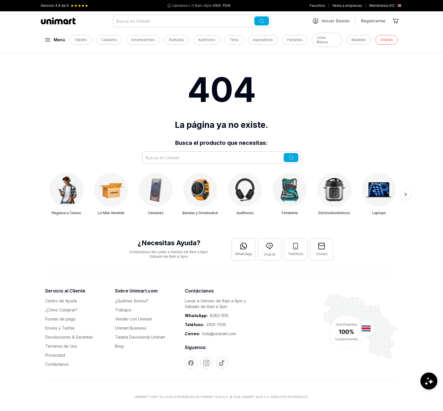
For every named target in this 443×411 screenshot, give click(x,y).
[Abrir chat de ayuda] (428, 394)
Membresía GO (381, 5)
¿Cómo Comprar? (61, 309)
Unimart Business (130, 328)
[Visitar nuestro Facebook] (191, 363)
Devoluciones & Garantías (69, 337)
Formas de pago (60, 319)
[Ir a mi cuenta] (331, 21)
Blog (119, 346)
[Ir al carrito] (396, 20)
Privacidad (55, 355)
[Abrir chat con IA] (269, 249)
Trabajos (123, 309)
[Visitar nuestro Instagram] (206, 363)
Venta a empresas (347, 5)
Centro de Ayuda (61, 300)
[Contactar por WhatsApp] (243, 249)
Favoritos (317, 5)
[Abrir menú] (55, 40)
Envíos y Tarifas (60, 328)
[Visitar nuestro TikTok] (222, 363)
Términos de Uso (61, 346)
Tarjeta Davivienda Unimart (140, 337)
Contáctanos (57, 364)
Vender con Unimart (133, 319)
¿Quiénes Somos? (131, 300)
